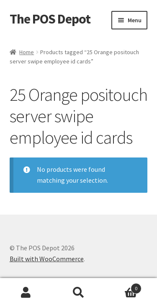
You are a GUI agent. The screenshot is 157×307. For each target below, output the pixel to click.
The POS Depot (50, 18)
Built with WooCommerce (47, 259)
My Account (26, 292)
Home (26, 52)
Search (78, 292)
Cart (123, 286)
